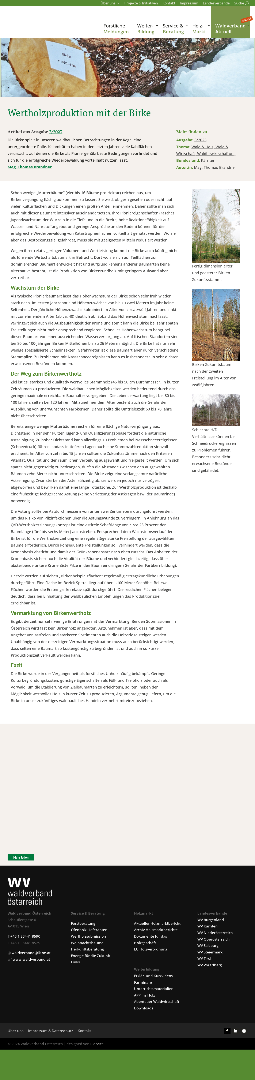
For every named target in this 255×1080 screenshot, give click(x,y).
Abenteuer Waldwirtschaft (156, 1027)
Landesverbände (216, 3)
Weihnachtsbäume (87, 968)
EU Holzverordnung (150, 975)
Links (75, 988)
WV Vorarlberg (209, 991)
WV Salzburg (207, 971)
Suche (240, 3)
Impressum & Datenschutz (50, 1057)
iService (97, 1069)
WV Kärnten (207, 952)
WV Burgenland (210, 945)
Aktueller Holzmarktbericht (157, 949)
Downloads (143, 1034)
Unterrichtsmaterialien (154, 1014)
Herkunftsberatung (87, 975)
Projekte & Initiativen (141, 3)
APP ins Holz (144, 1021)
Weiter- (145, 28)
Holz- (199, 28)
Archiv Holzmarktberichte (156, 955)
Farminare (143, 1008)
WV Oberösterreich (213, 965)
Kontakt (169, 3)
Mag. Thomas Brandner (30, 192)
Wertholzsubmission (88, 962)
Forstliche (116, 28)
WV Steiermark (209, 978)
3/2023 (55, 158)
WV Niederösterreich (215, 958)
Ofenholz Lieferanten (89, 955)
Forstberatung (83, 949)
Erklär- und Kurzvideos (153, 1001)
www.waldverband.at (31, 985)
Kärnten (208, 186)
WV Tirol (204, 984)
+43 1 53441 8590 (25, 962)
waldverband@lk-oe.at (31, 978)
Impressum (189, 3)
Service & (173, 28)
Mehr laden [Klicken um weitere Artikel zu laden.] (20, 883)
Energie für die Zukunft (90, 981)
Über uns (108, 3)
